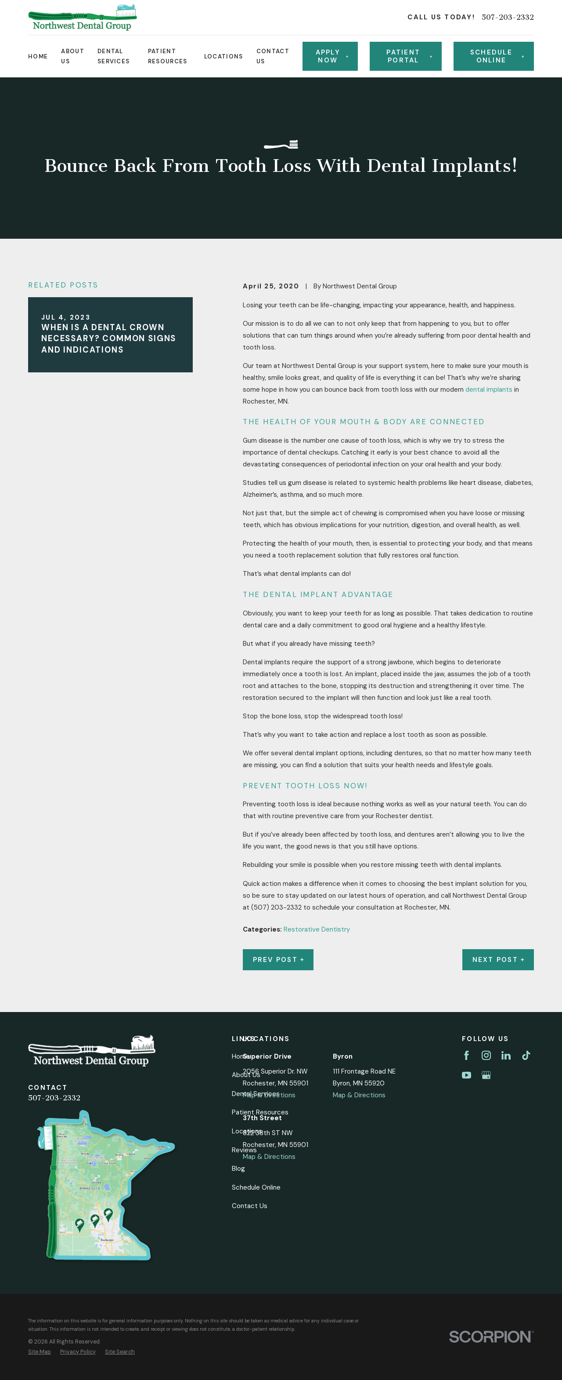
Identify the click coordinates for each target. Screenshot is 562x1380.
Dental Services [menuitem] (113, 56)
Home (241, 1056)
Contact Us (249, 1206)
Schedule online (497, 56)
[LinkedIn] (506, 1055)
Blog (238, 1168)
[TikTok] (526, 1055)
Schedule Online (256, 1187)
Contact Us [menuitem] (272, 56)
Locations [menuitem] (223, 56)
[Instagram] (486, 1055)
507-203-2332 (508, 17)
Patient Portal (409, 56)
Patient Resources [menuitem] (167, 56)
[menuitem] (39, 1352)
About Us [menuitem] (72, 56)
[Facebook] (466, 1055)
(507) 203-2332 (276, 907)
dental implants (488, 389)
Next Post (498, 959)
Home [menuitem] (38, 56)
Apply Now (332, 56)
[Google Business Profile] (486, 1075)
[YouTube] (466, 1075)
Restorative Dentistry (317, 929)
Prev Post (278, 959)
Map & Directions (269, 1095)
